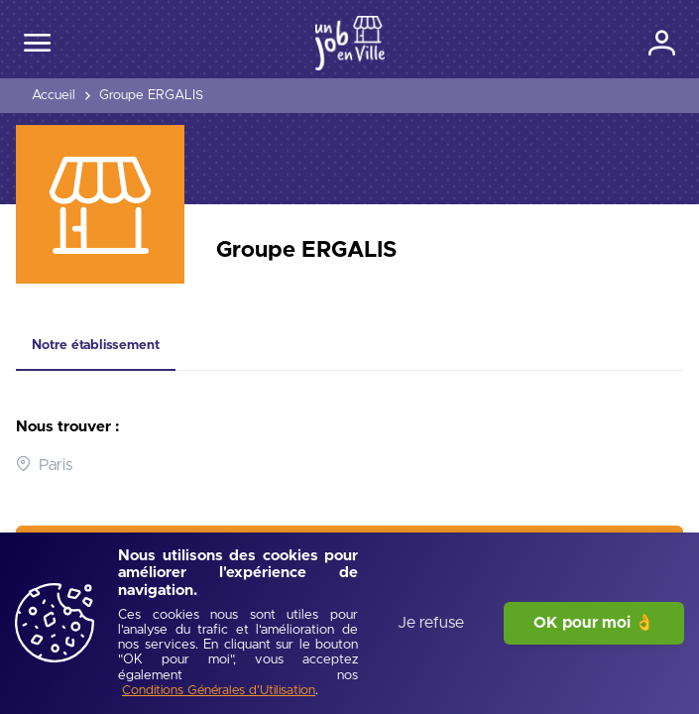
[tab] (95, 346)
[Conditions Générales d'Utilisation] (218, 691)
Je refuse (431, 623)
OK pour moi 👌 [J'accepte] (593, 623)
